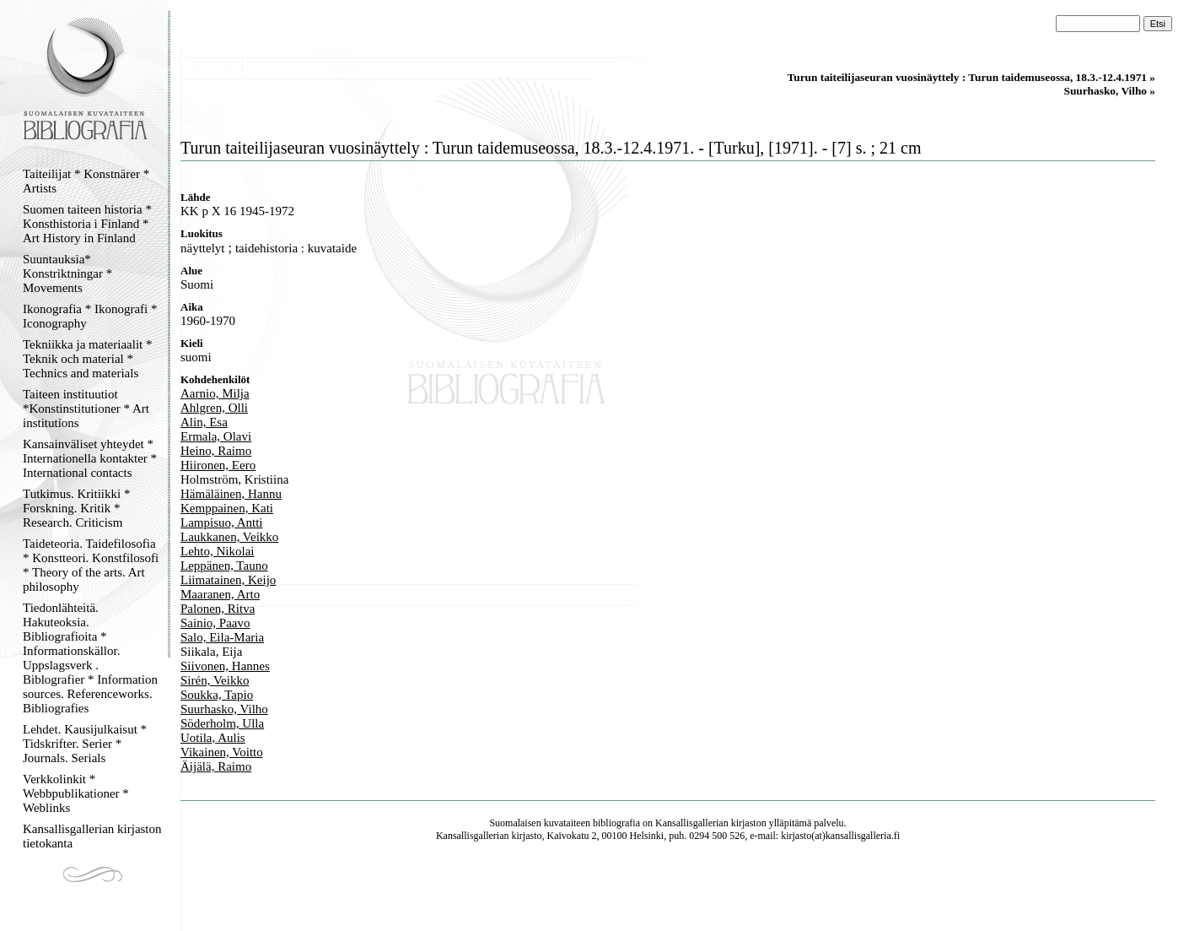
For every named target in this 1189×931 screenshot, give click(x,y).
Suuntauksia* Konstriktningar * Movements (67, 273)
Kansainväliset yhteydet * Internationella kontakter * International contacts (90, 458)
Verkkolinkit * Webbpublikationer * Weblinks (76, 793)
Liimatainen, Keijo (228, 580)
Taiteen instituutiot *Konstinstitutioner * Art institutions (86, 408)
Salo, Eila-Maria (222, 637)
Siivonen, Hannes (225, 666)
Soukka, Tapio (216, 694)
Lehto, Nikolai (217, 551)
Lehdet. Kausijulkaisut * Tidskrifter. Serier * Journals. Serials (85, 744)
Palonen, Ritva (217, 608)
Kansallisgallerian (692, 823)
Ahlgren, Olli (214, 407)
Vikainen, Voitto (221, 752)
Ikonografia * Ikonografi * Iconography (90, 316)
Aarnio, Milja (215, 393)
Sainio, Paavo (215, 623)
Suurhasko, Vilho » (1109, 90)
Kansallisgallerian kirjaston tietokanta (92, 836)
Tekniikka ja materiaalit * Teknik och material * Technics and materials (87, 359)
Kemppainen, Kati (226, 508)
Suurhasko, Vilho (224, 709)
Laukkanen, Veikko (229, 537)
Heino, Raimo (215, 450)
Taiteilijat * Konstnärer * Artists (86, 181)
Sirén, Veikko (214, 680)
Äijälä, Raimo (215, 766)
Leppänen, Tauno (224, 565)
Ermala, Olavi (215, 436)
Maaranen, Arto (220, 594)
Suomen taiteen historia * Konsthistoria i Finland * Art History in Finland (87, 224)
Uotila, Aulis (212, 737)
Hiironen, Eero (218, 465)
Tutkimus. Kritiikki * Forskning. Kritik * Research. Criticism (76, 508)
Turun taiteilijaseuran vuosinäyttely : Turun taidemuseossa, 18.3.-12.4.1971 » (971, 77)
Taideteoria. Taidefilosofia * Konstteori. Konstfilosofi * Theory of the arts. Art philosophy (91, 565)
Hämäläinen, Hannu (231, 494)
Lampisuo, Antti (221, 522)
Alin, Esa (204, 422)
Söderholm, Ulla (222, 723)
